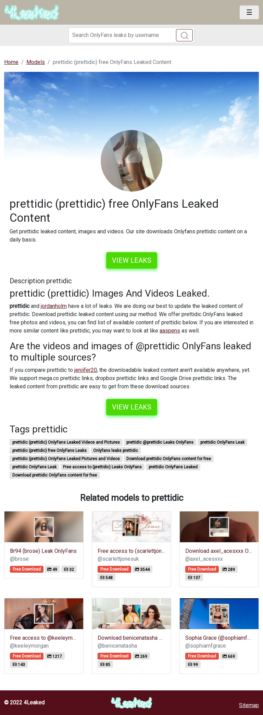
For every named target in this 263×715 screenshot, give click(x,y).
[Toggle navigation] (249, 12)
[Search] (131, 35)
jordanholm (54, 306)
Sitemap (249, 705)
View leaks (131, 260)
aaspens (170, 330)
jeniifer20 (85, 370)
